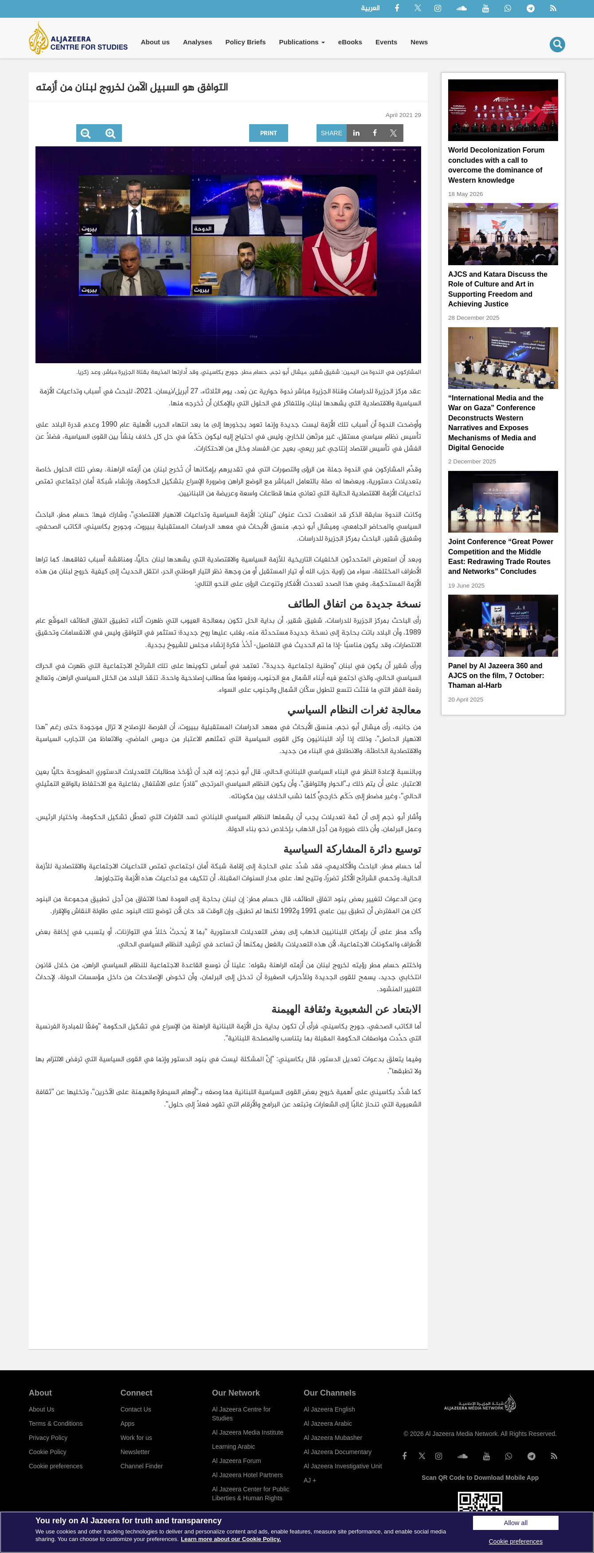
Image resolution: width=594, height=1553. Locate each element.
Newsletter (135, 1451)
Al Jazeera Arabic (328, 1423)
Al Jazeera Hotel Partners (247, 1474)
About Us (42, 1409)
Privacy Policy (48, 1437)
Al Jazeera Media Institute (247, 1432)
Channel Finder (142, 1466)
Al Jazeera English (329, 1409)
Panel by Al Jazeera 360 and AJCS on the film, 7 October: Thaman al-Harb (496, 676)
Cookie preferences (55, 1466)
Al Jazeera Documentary (337, 1451)
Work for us (136, 1437)
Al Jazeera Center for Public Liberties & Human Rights (250, 1494)
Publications (301, 42)
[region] (297, 1532)
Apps (128, 1423)
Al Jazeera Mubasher (333, 1437)
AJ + (310, 1480)
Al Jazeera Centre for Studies (241, 1414)
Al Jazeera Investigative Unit (343, 1466)
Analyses (197, 42)
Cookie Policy (47, 1451)
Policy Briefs (246, 42)
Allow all (516, 1522)
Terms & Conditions (55, 1423)
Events (386, 42)
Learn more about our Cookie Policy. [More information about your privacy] (231, 1539)
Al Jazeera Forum (236, 1460)
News (419, 42)
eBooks (350, 42)
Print (268, 133)
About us (155, 42)
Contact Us (136, 1409)
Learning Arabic (233, 1446)
